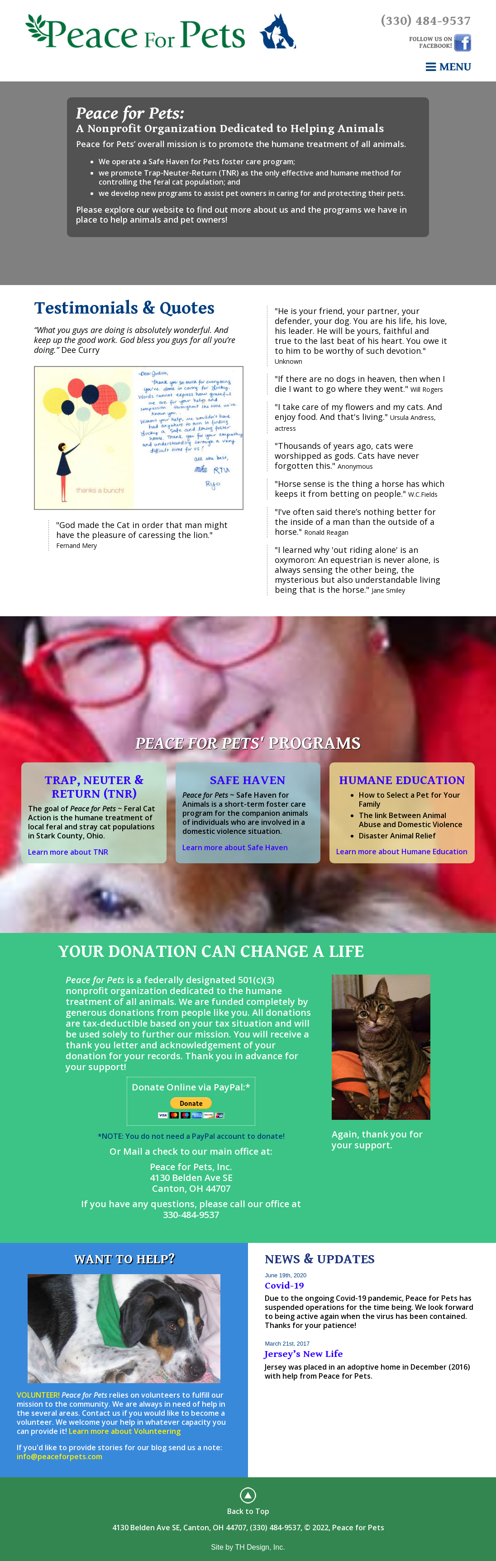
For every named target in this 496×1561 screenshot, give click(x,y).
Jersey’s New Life (304, 1354)
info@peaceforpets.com (59, 1456)
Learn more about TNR (68, 852)
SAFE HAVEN (248, 780)
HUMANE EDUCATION (402, 780)
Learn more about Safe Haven (235, 847)
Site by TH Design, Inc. (248, 1547)
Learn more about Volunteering (125, 1431)
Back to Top (248, 1511)
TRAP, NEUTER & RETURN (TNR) (94, 787)
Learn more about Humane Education (401, 852)
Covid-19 (284, 1285)
